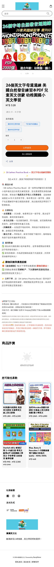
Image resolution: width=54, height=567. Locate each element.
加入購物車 (27, 154)
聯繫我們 (35, 562)
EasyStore (37, 557)
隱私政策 (18, 562)
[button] (3, 6)
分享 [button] (9, 161)
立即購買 (27, 147)
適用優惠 (10, 118)
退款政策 (27, 562)
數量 (7, 135)
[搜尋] (48, 13)
